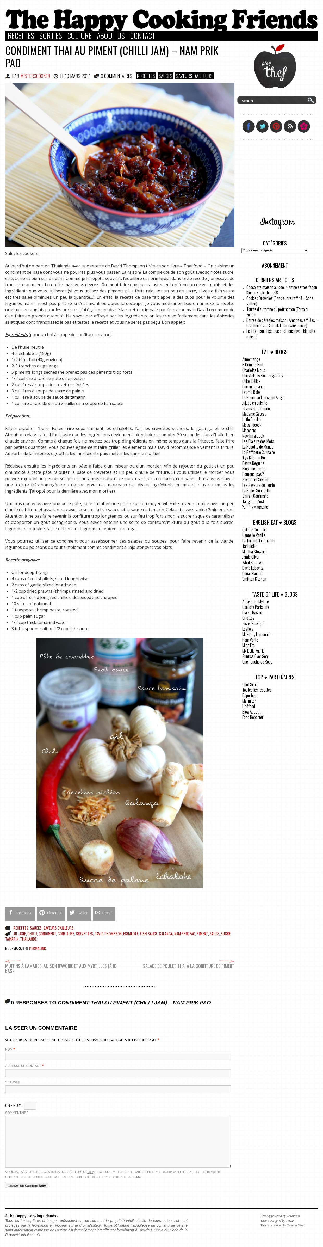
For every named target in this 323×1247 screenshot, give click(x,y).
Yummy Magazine (255, 507)
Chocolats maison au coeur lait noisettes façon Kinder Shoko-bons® (281, 290)
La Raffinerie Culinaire (258, 452)
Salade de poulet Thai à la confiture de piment (188, 963)
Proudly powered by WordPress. (280, 1216)
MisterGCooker (35, 75)
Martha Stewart (254, 551)
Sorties (50, 36)
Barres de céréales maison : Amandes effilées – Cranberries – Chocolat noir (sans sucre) (282, 323)
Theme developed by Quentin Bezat (282, 1225)
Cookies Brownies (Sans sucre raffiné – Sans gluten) (279, 301)
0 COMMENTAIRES (116, 75)
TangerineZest (253, 501)
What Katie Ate (253, 562)
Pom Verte (250, 640)
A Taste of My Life (255, 601)
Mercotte (249, 430)
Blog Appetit (251, 712)
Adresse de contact (23, 1066)
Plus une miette (254, 468)
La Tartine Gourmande (258, 540)
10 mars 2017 (77, 75)
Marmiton (249, 701)
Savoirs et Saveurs (256, 479)
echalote (130, 933)
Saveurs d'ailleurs (194, 75)
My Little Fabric (253, 651)
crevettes (84, 933)
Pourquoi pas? (253, 474)
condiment (47, 933)
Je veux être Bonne (256, 408)
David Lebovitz (252, 568)
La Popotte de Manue (258, 447)
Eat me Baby (251, 392)
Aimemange (251, 359)
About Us (111, 36)
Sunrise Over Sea (255, 656)
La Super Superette (256, 490)
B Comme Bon (252, 364)
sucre (226, 933)
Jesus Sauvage (253, 623)
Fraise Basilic (252, 612)
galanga (166, 933)
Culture (79, 36)
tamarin (78, 397)
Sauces (165, 75)
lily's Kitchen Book (255, 457)
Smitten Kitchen (254, 579)
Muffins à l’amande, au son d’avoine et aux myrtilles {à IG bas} (60, 965)
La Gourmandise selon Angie (263, 397)
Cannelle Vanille (253, 535)
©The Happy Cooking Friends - (32, 1216)
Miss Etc (248, 645)
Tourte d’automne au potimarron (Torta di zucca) (277, 312)
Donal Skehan (252, 573)
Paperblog (250, 695)
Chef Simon (250, 684)
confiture (66, 933)
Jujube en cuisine (254, 403)
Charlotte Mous (253, 370)
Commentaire (16, 1113)
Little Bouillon (252, 419)
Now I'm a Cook (253, 436)
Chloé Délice (251, 381)
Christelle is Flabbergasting (262, 375)
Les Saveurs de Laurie (258, 485)
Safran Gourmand (255, 496)
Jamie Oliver (251, 557)
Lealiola (247, 629)
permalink (37, 948)
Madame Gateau (254, 414)
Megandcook (251, 425)
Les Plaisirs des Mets (258, 441)
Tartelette (249, 546)
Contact (142, 36)
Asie (22, 933)
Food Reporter (252, 717)
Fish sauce (148, 933)
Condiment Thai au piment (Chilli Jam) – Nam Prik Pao (111, 56)
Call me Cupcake (254, 529)
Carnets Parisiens (255, 607)
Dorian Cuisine (253, 386)
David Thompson (108, 933)
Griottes (248, 618)
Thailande (28, 939)
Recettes (21, 36)
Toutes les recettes (257, 690)
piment (202, 933)
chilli (32, 933)
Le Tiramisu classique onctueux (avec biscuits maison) (280, 334)
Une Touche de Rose (257, 662)
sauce (214, 933)
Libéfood (248, 706)
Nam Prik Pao (184, 933)
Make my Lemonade (256, 634)
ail (15, 933)
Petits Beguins (253, 463)
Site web (12, 1082)
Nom (9, 1049)
